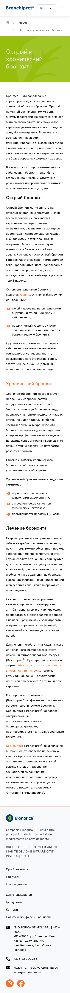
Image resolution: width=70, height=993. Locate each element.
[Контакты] (12, 909)
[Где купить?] (14, 902)
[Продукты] (13, 877)
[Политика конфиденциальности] (28, 917)
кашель (24, 295)
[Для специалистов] (19, 895)
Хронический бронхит (29, 384)
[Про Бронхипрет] (17, 869)
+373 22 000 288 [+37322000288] (25, 959)
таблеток (22, 665)
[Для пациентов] (16, 884)
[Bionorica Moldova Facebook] (20, 983)
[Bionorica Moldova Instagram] (9, 983)
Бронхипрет (14, 746)
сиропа (35, 671)
